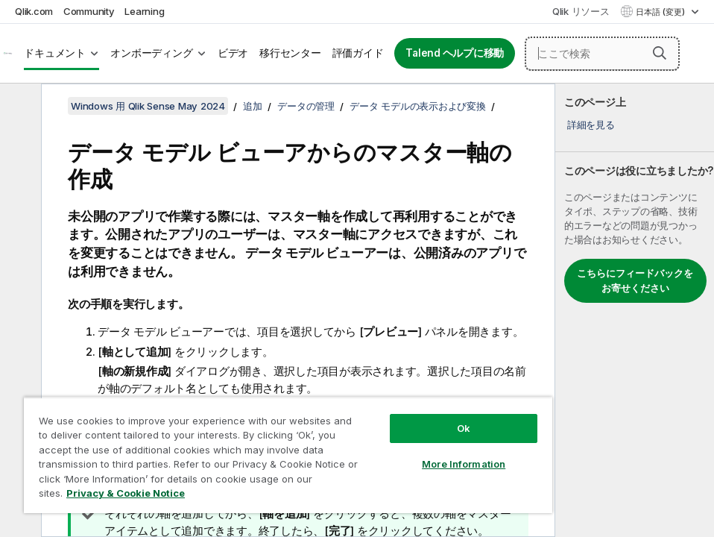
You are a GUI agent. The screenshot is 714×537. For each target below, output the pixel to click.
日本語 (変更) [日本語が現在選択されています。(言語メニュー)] (661, 12)
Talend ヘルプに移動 (454, 53)
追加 (252, 106)
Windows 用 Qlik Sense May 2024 (148, 106)
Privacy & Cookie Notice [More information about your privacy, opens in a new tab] (125, 493)
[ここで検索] (602, 53)
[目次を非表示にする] (18, 106)
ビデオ (233, 53)
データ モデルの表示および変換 (417, 106)
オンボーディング (151, 53)
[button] (659, 52)
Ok (463, 428)
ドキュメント (55, 53)
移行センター (290, 53)
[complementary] (634, 310)
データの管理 (306, 106)
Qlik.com (34, 11)
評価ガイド (358, 53)
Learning (144, 11)
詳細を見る (591, 125)
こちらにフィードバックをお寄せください (635, 280)
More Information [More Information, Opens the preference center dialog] (463, 464)
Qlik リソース (581, 11)
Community (89, 11)
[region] (288, 455)
